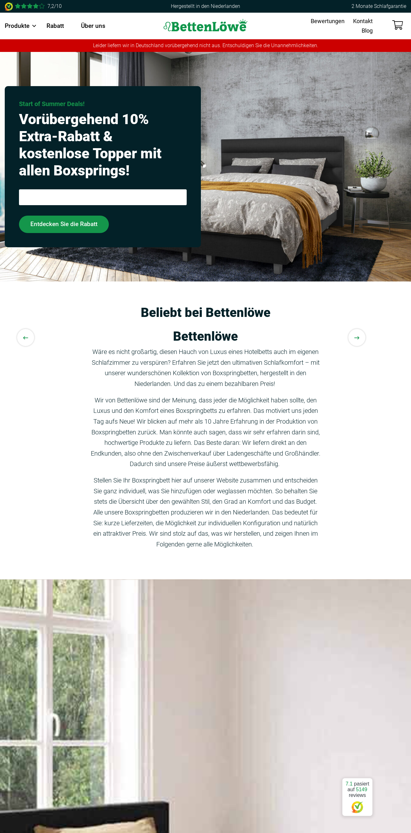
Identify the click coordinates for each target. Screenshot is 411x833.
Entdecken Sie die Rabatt (63, 224)
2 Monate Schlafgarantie (379, 6)
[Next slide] (356, 337)
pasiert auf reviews (357, 794)
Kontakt (363, 21)
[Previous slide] (25, 337)
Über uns (93, 25)
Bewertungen (328, 21)
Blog (367, 30)
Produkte (17, 25)
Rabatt (55, 25)
